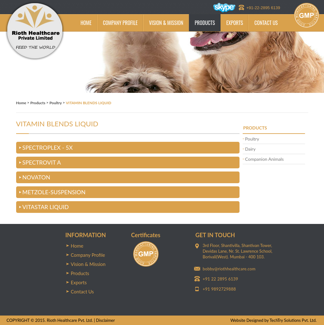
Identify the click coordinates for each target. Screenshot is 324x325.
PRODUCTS (205, 23)
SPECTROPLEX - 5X (47, 147)
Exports (79, 282)
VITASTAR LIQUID (45, 206)
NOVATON (36, 177)
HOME (86, 23)
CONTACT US (266, 23)
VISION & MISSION (166, 23)
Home (21, 102)
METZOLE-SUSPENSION (54, 192)
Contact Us (82, 291)
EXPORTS (234, 23)
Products (38, 102)
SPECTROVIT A (41, 162)
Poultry (55, 102)
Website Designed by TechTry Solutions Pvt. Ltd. (273, 320)
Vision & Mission (88, 264)
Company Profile (88, 255)
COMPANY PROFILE (120, 23)
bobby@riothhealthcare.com (229, 268)
